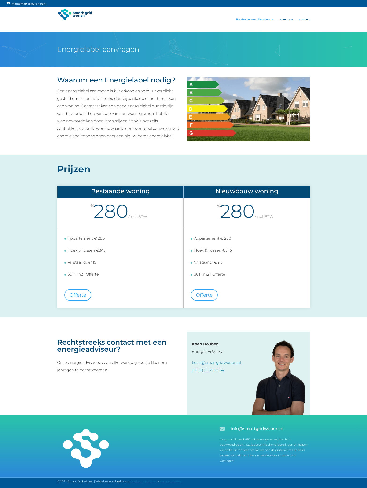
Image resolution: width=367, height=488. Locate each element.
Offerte (78, 295)
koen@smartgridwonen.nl (216, 362)
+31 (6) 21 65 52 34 (208, 370)
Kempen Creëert (171, 481)
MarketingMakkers (144, 481)
